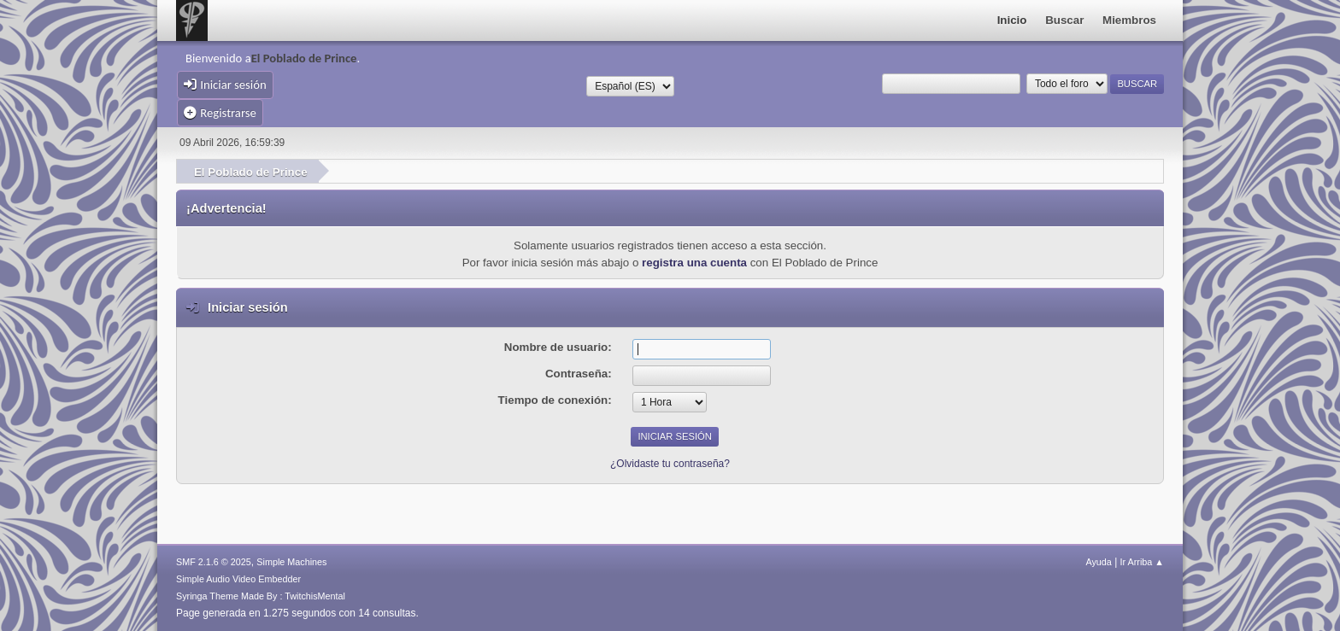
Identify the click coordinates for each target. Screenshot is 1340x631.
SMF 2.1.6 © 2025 (213, 562)
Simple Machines (291, 562)
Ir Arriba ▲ (1142, 562)
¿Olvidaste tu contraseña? (670, 464)
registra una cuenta (694, 262)
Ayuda (1098, 562)
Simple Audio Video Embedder (238, 579)
